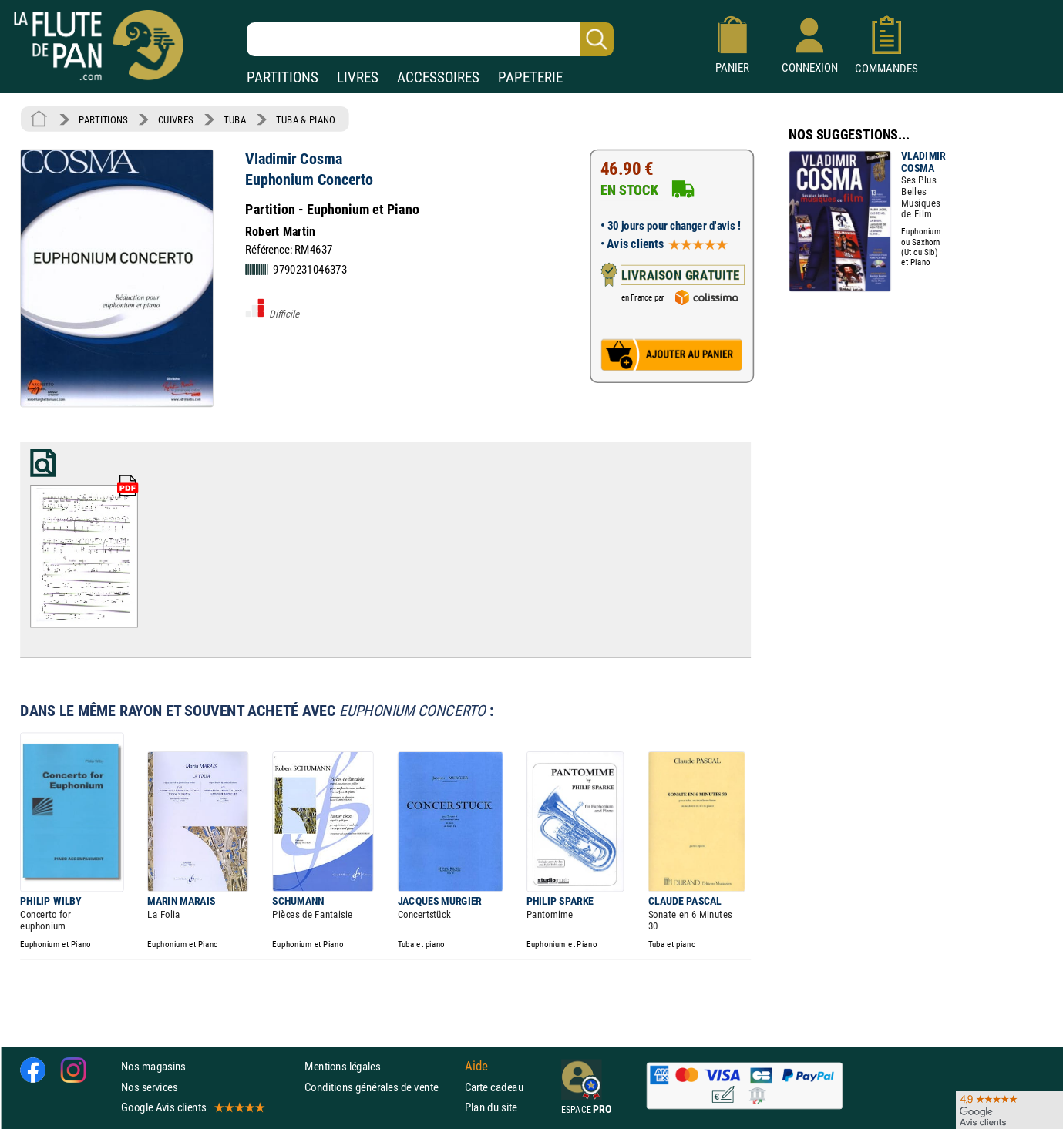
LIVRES (357, 77)
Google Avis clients (192, 1106)
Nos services (149, 1086)
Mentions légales (342, 1066)
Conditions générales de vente (381, 1086)
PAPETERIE (530, 77)
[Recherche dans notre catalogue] (430, 39)
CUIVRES (175, 119)
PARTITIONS (282, 77)
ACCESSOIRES (438, 77)
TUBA (235, 119)
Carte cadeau (494, 1086)
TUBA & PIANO (305, 119)
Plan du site (491, 1106)
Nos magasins (153, 1066)
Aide (476, 1066)
